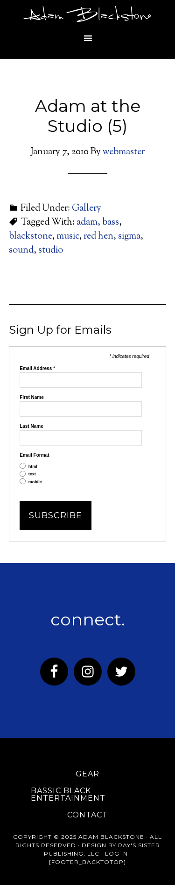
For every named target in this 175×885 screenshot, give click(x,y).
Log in (116, 853)
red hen (98, 236)
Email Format (34, 455)
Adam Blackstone (87, 16)
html (32, 467)
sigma (129, 236)
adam (87, 222)
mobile (35, 482)
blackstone (30, 236)
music (67, 236)
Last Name (31, 426)
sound (21, 250)
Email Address (37, 368)
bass (110, 222)
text (32, 474)
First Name (32, 397)
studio (50, 250)
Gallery (86, 208)
